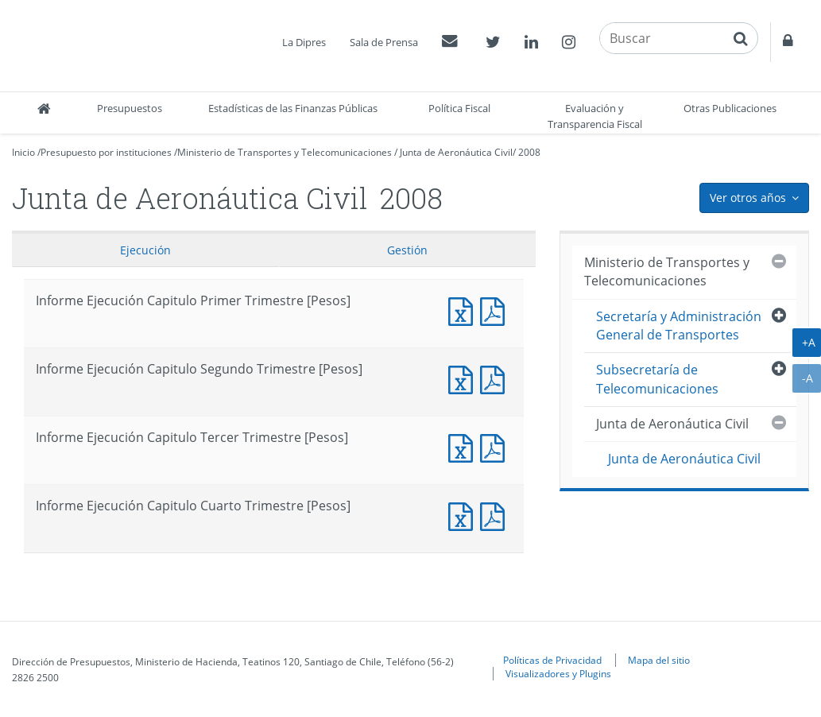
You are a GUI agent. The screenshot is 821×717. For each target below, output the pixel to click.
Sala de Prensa (384, 42)
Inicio (23, 152)
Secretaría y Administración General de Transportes (678, 325)
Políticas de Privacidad (552, 659)
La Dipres (304, 42)
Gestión (407, 250)
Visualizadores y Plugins (558, 673)
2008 (529, 152)
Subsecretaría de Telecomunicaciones (657, 379)
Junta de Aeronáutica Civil (456, 152)
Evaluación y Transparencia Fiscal (595, 116)
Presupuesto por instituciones (106, 152)
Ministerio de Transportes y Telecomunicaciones (284, 152)
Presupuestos (129, 108)
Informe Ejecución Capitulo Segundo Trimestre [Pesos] (464, 378)
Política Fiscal (459, 108)
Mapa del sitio (659, 659)
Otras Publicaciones (730, 108)
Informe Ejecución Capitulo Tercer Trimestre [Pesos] (464, 446)
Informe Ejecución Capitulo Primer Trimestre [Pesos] (464, 309)
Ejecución (145, 250)
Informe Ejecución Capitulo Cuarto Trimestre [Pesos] (464, 515)
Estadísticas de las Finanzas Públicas (293, 108)
